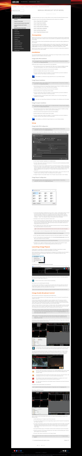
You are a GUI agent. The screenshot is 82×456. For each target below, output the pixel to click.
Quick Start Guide (35, 6)
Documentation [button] (24, 1)
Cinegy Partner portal (47, 45)
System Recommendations (19, 48)
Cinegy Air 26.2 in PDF (21, 10)
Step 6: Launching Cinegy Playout (40, 30)
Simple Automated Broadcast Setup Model (21, 23)
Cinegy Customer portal (57, 45)
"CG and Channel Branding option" (59, 237)
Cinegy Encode (17, 37)
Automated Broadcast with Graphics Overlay (20, 26)
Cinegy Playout (17, 33)
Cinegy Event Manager (18, 42)
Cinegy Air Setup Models (18, 21)
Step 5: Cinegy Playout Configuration (40, 28)
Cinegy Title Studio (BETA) (19, 35)
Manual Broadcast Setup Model (44, 6)
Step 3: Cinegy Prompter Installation (40, 24)
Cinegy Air (22, 6)
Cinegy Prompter (17, 41)
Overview (16, 19)
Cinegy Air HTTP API (18, 44)
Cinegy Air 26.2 (28, 6)
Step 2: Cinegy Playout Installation (40, 22)
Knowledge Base (32, 1)
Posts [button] (38, 1)
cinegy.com (44, 452)
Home (18, 6)
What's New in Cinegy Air (18, 15)
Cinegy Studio (16, 31)
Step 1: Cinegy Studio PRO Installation (41, 21)
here (36, 39)
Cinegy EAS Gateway (18, 46)
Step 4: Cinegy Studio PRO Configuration (41, 26)
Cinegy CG (16, 39)
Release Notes (16, 50)
